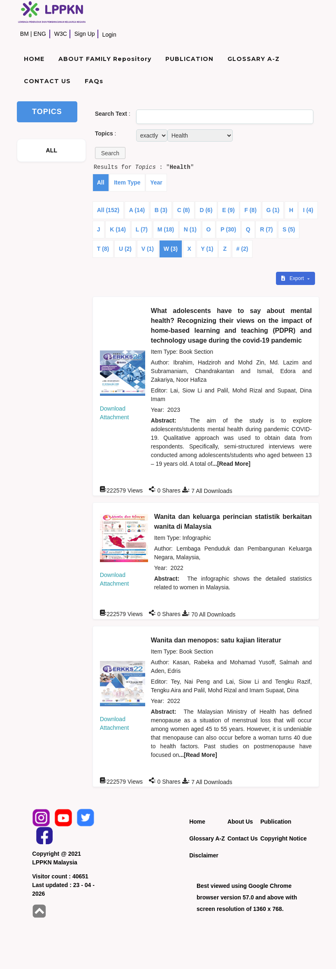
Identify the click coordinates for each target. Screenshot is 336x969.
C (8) (183, 210)
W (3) (171, 248)
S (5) (289, 229)
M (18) (166, 229)
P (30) (228, 229)
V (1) (147, 248)
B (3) (161, 210)
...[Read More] (231, 463)
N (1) (190, 229)
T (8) (103, 248)
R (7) (266, 229)
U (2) (125, 248)
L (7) (142, 229)
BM (24, 33)
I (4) (308, 210)
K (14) (118, 229)
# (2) (242, 248)
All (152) (108, 210)
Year (156, 182)
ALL (51, 150)
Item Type (127, 182)
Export (293, 278)
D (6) (205, 210)
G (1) (273, 210)
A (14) (137, 210)
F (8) (250, 210)
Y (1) (207, 248)
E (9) (228, 210)
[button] (110, 153)
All (100, 182)
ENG (39, 33)
